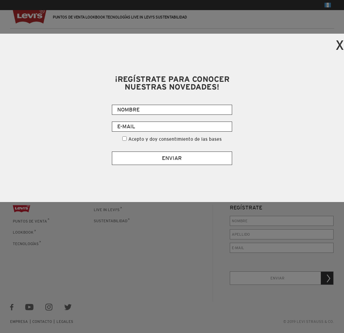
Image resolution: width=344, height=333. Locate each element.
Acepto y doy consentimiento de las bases (175, 139)
